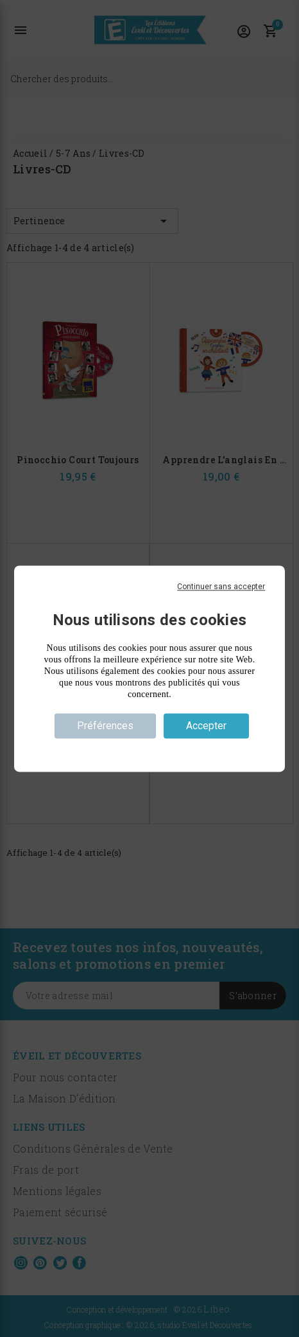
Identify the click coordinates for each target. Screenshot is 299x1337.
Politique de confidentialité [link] (149, 748)
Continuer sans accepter (221, 586)
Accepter (206, 726)
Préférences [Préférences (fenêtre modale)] (105, 726)
